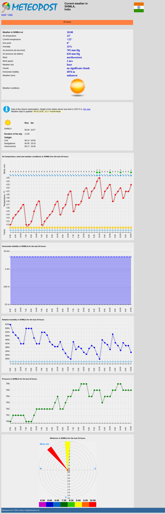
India (10, 15)
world (3, 15)
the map (86, 109)
